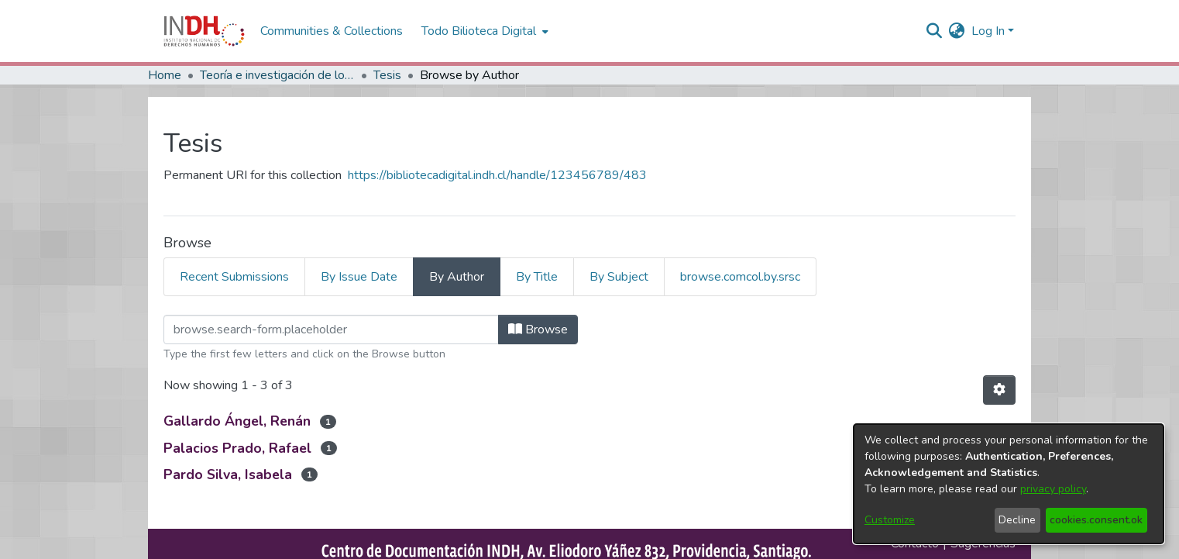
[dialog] (1009, 483)
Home (164, 75)
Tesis (387, 75)
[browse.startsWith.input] (331, 329)
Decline (1017, 519)
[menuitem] (957, 31)
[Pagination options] (999, 390)
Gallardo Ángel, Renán (237, 421)
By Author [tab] (456, 276)
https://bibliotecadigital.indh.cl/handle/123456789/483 (497, 175)
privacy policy (1053, 488)
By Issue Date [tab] (359, 276)
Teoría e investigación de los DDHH (277, 75)
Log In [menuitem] (988, 31)
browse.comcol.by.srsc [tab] (740, 276)
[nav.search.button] (934, 31)
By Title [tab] (537, 276)
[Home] (204, 31)
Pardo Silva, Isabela (227, 474)
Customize (889, 519)
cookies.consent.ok (1096, 519)
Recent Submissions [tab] (234, 276)
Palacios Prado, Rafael (237, 448)
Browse (538, 329)
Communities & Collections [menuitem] (331, 31)
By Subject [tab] (619, 276)
